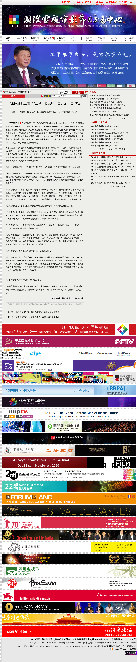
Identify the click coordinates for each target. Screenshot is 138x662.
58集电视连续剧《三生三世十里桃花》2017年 (110, 133)
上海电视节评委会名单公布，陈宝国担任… (107, 105)
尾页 (123, 118)
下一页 (118, 118)
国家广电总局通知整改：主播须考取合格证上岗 (109, 115)
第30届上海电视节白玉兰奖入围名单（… (107, 95)
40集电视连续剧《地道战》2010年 (105, 126)
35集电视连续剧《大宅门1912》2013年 (107, 136)
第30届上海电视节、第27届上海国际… (106, 99)
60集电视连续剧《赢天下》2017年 (105, 130)
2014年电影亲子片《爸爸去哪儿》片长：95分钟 (110, 183)
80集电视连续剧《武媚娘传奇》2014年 (107, 139)
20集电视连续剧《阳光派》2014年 (105, 142)
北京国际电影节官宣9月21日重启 (103, 112)
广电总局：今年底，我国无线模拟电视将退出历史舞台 (36, 312)
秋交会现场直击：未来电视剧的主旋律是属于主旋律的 (36, 317)
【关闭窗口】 (78, 298)
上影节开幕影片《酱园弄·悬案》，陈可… (107, 102)
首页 (102, 118)
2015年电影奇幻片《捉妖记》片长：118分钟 (109, 160)
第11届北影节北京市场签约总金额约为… (106, 108)
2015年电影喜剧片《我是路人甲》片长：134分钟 (111, 164)
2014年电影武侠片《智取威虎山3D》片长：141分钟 (112, 167)
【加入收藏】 (55, 298)
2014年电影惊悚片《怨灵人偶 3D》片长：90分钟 (111, 157)
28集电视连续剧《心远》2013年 (104, 146)
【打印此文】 (67, 298)
